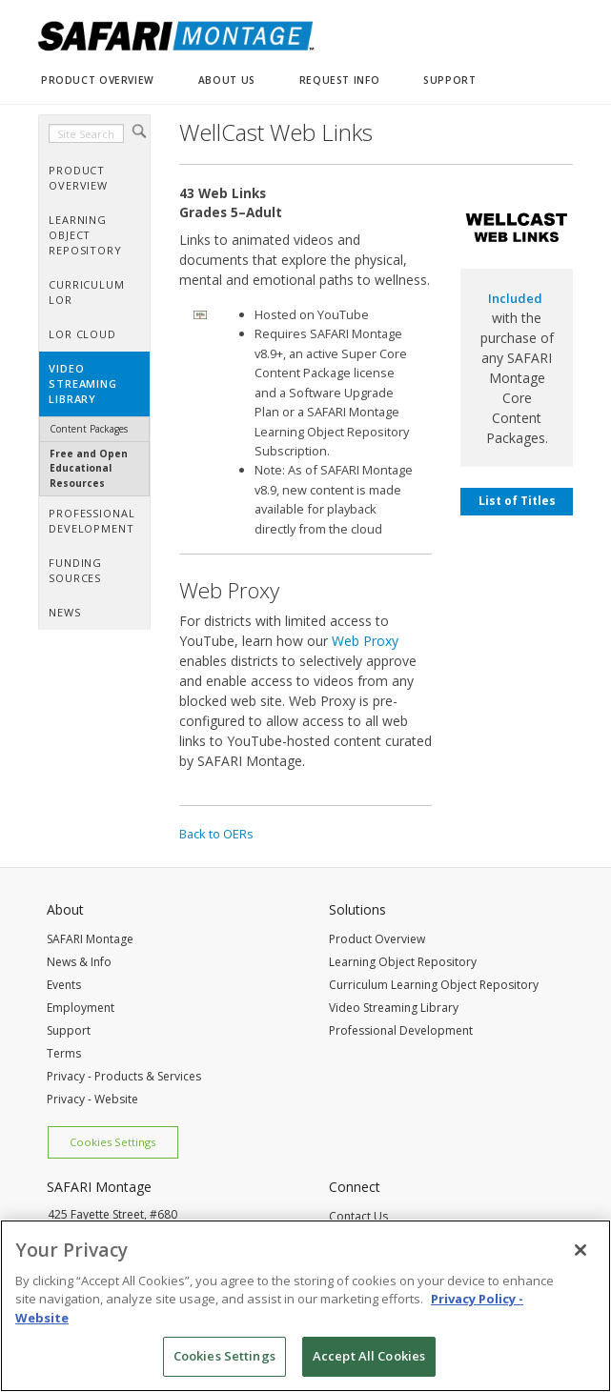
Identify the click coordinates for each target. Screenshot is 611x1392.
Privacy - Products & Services (124, 1076)
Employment (80, 1007)
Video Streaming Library (393, 1007)
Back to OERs (216, 833)
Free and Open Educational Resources (89, 468)
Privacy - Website (92, 1099)
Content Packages (89, 428)
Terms (64, 1053)
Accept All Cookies (369, 1355)
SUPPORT (449, 80)
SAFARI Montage (90, 939)
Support (69, 1030)
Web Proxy (365, 641)
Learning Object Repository (403, 962)
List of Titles (517, 501)
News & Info (79, 962)
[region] (305, 1306)
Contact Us (358, 1216)
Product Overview (377, 939)
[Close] (580, 1250)
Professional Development (401, 1030)
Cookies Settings (112, 1142)
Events (64, 985)
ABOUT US (226, 80)
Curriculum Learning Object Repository (434, 985)
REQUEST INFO (339, 80)
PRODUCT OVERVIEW (97, 80)
